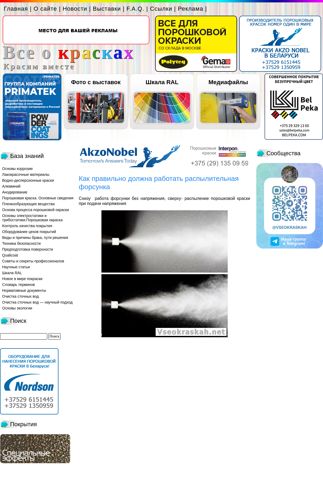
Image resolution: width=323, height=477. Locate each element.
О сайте (45, 8)
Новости (74, 8)
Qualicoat (10, 255)
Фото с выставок (95, 82)
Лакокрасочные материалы (25, 174)
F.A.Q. (135, 8)
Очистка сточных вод (20, 296)
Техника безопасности (21, 243)
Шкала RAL (162, 82)
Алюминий (11, 186)
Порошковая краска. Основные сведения (37, 198)
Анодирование (14, 192)
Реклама (190, 8)
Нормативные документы (24, 290)
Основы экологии (17, 308)
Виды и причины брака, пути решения (35, 237)
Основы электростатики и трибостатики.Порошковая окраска (32, 218)
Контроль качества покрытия (27, 226)
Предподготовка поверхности (27, 249)
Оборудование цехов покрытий (29, 232)
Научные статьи (16, 267)
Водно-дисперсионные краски (28, 180)
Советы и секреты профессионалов (33, 261)
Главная (16, 8)
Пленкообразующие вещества (28, 204)
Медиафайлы (228, 82)
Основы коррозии (17, 168)
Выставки (107, 8)
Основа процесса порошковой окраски (35, 210)
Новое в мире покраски (22, 279)
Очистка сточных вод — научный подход (37, 302)
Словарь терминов (18, 284)
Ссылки (161, 8)
